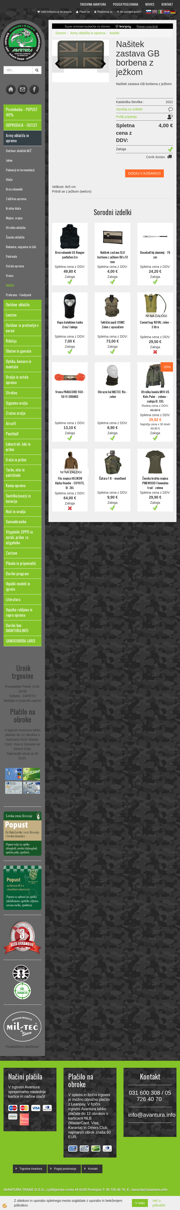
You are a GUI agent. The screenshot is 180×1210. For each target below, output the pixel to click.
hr (166, 12)
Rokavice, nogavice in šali (21, 246)
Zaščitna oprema (16, 198)
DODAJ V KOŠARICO (144, 173)
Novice (149, 4)
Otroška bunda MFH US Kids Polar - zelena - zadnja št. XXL (155, 396)
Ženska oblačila (15, 237)
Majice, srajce (14, 217)
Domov (61, 33)
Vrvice (9, 275)
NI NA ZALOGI (156, 316)
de (173, 12)
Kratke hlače (13, 208)
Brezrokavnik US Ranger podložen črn (70, 254)
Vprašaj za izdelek (129, 109)
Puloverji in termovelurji (20, 169)
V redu (140, 1203)
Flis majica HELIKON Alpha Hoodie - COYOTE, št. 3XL (70, 483)
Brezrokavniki (14, 189)
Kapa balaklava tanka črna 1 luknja (70, 324)
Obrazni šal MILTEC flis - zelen (113, 394)
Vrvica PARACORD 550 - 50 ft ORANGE (70, 394)
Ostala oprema (15, 265)
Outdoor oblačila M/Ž (18, 150)
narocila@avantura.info (149, 1189)
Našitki (10, 285)
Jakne (9, 160)
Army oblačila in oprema (87, 33)
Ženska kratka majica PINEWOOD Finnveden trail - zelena (155, 483)
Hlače (9, 179)
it (160, 12)
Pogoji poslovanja (125, 4)
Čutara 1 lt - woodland (112, 478)
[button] (103, 64)
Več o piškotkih (159, 1203)
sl (148, 12)
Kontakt (167, 4)
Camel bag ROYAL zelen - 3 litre (155, 324)
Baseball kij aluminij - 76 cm (155, 254)
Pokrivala (11, 256)
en (154, 12)
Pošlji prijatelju (126, 117)
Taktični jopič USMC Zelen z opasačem (112, 324)
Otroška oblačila (16, 227)
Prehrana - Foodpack (18, 294)
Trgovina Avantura (93, 4)
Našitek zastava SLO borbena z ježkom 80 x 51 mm (112, 257)
